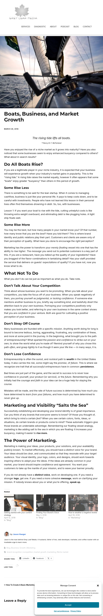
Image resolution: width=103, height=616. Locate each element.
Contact (87, 26)
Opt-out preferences (61, 611)
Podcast (65, 26)
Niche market (62, 552)
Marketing (31, 548)
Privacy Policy (76, 611)
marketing (52, 552)
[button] (98, 585)
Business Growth (19, 548)
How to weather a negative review (82, 512)
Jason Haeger (19, 534)
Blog (76, 26)
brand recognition (14, 552)
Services (25, 26)
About (53, 26)
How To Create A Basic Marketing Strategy (24, 585)
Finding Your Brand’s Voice (47, 512)
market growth (40, 552)
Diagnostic (40, 26)
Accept (68, 605)
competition (28, 552)
